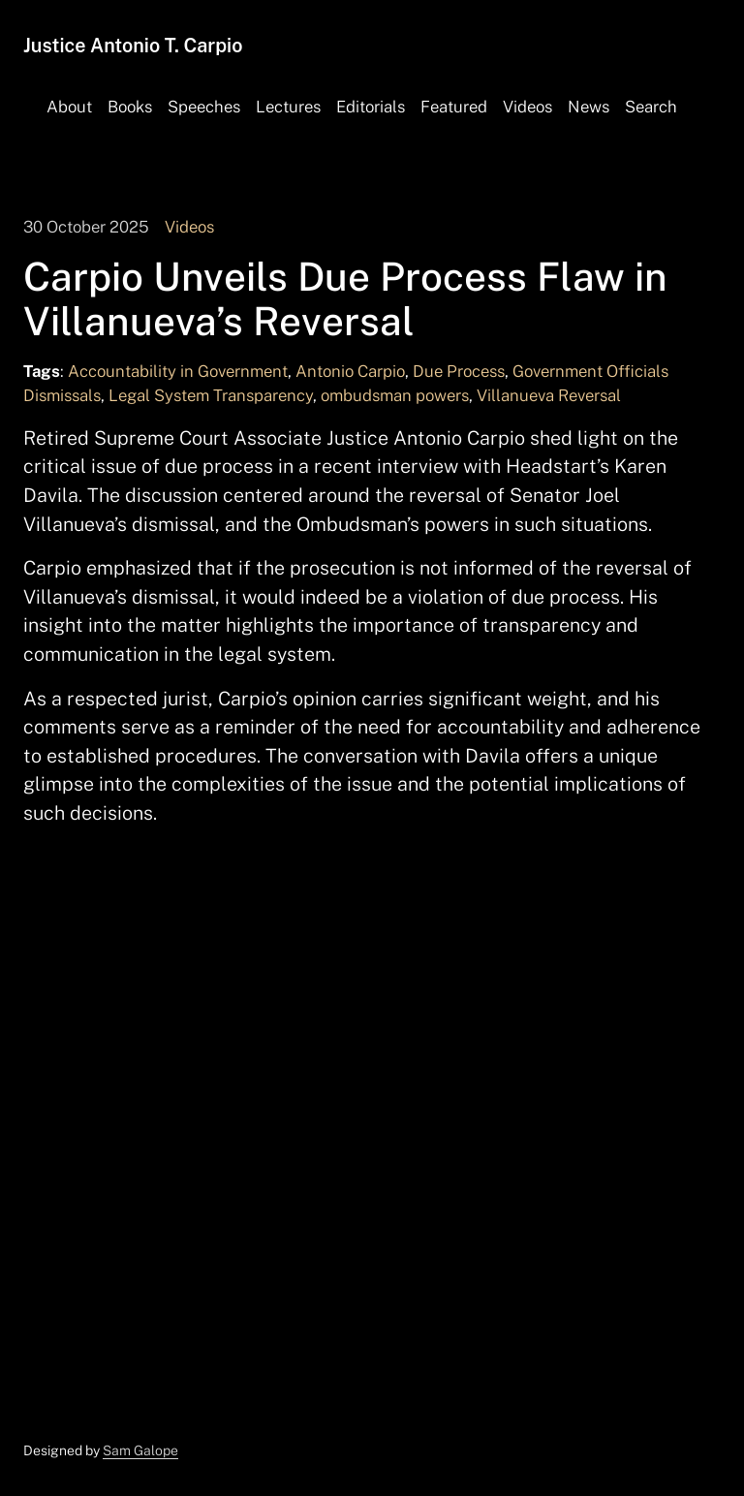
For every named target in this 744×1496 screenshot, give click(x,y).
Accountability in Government (178, 371)
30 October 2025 (86, 226)
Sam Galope (140, 1450)
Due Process (459, 371)
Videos (189, 226)
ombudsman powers (395, 395)
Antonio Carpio (350, 371)
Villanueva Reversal (549, 395)
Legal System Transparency (210, 395)
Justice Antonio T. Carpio (132, 45)
